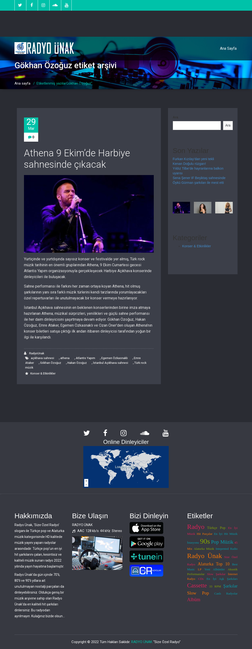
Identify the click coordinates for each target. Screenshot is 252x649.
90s (205, 541)
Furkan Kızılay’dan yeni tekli (193, 159)
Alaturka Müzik (204, 548)
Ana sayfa (22, 83)
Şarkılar (230, 585)
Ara (175, 117)
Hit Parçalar (204, 534)
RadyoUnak (34, 353)
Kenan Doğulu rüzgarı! (189, 164)
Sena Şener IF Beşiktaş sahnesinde (199, 178)
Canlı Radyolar (226, 593)
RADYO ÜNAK (141, 642)
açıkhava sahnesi (42, 358)
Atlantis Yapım (85, 358)
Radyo (196, 526)
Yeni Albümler (215, 569)
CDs (201, 579)
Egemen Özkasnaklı (114, 358)
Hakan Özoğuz (77, 363)
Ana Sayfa (228, 48)
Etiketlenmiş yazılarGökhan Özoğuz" (64, 83)
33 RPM (215, 586)
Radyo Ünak (204, 555)
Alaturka (205, 563)
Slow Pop (198, 592)
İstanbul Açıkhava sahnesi (110, 363)
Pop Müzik (222, 542)
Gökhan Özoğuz (50, 363)
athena (65, 358)
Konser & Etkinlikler (43, 373)
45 (236, 542)
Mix (189, 548)
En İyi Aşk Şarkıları (222, 579)
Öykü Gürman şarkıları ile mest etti (198, 183)
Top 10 (222, 564)
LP (199, 569)
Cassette (197, 585)
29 (31, 124)
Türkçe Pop (216, 528)
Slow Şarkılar (216, 574)
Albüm (194, 599)
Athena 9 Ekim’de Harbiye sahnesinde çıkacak (77, 159)
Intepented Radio (227, 548)
